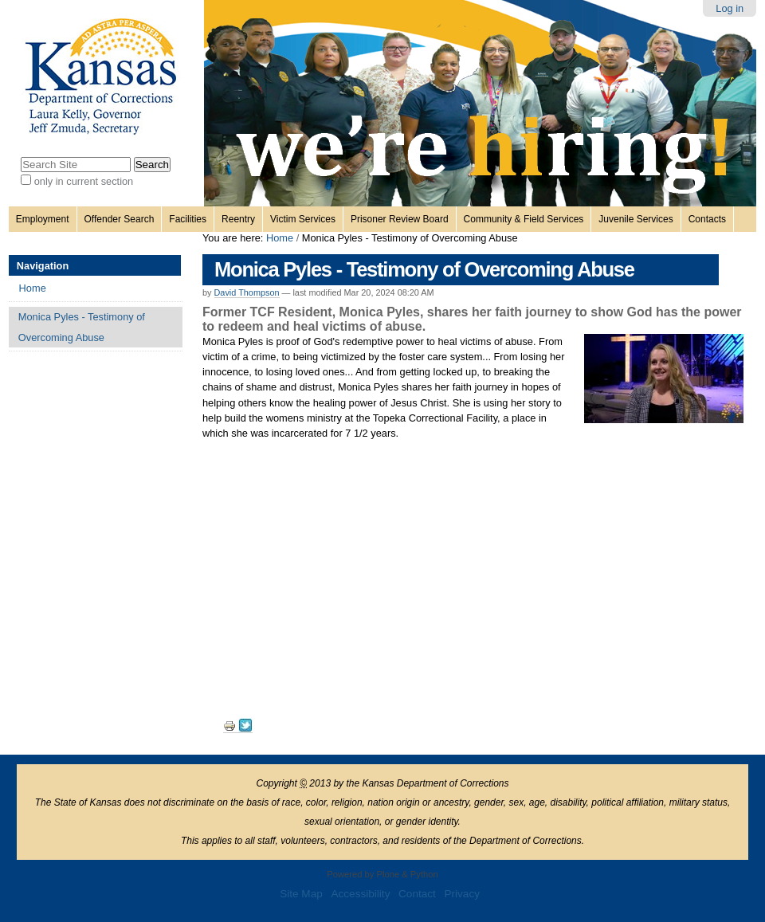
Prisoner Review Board (400, 219)
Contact (417, 894)
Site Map (301, 894)
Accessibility (360, 894)
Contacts (707, 219)
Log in (729, 8)
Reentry (238, 219)
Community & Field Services (524, 219)
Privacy (462, 894)
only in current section (83, 181)
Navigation (43, 266)
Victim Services (302, 219)
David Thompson (247, 292)
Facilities (187, 219)
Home (279, 238)
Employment (42, 219)
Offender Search (119, 219)
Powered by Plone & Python (382, 874)
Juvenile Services (635, 219)
